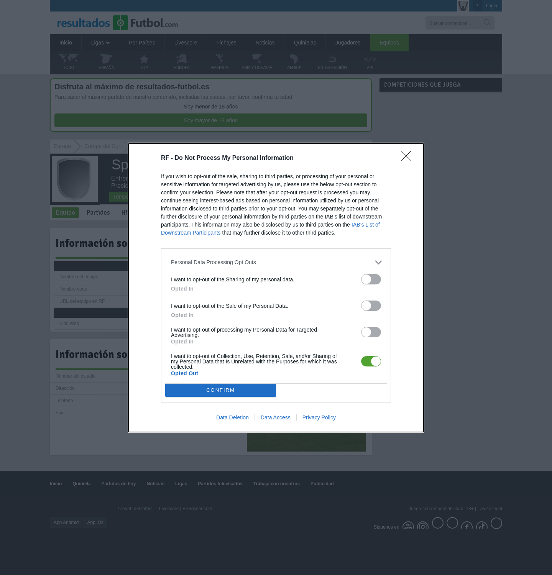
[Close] (408, 158)
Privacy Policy (319, 417)
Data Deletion (232, 417)
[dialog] (276, 287)
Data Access (276, 417)
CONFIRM (220, 390)
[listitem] (276, 262)
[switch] (371, 279)
